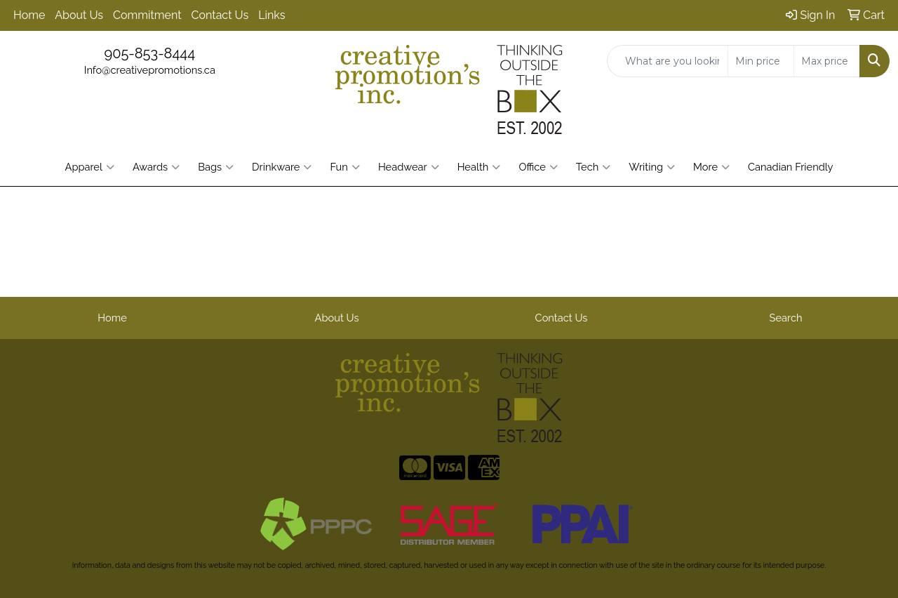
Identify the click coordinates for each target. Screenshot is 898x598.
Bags (216, 167)
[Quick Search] (667, 61)
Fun (344, 167)
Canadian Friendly (790, 167)
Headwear (408, 167)
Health (479, 167)
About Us (79, 15)
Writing (652, 167)
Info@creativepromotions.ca (149, 70)
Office (537, 167)
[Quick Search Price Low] (761, 61)
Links (271, 15)
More (711, 167)
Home (29, 15)
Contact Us (220, 15)
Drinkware (281, 167)
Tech (593, 167)
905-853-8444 (149, 53)
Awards (156, 167)
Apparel (89, 167)
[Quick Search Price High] (826, 61)
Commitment (147, 15)
